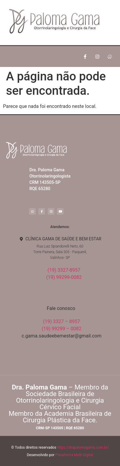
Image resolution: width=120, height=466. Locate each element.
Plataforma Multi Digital (74, 455)
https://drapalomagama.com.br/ (83, 447)
